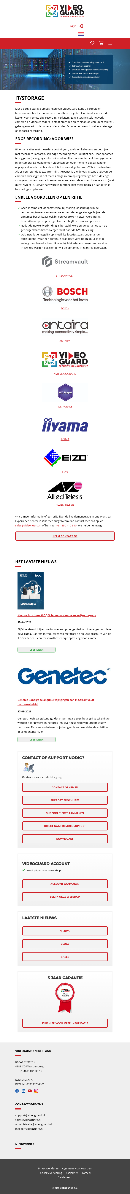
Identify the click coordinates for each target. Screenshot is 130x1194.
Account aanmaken (64, 884)
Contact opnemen (65, 787)
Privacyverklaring (48, 1168)
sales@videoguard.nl (28, 525)
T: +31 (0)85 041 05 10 (28, 1071)
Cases (65, 956)
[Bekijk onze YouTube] (31, 1092)
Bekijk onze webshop (65, 896)
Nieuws (65, 931)
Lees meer (36, 649)
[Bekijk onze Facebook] (18, 1092)
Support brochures (65, 800)
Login (72, 26)
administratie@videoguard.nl (33, 1124)
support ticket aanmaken (65, 813)
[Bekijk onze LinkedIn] (24, 1092)
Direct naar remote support (65, 826)
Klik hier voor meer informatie (65, 1023)
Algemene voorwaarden (77, 1168)
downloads (65, 838)
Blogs (65, 943)
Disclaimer (71, 1173)
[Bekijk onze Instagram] (37, 1092)
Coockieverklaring (51, 1173)
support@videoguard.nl (30, 1115)
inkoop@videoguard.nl (29, 1129)
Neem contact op (65, 536)
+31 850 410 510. (66, 525)
